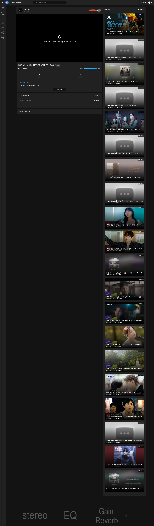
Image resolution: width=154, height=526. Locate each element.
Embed (86, 75)
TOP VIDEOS (8, 10)
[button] (149, 2)
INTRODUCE (32, 82)
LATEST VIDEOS (9, 13)
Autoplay (148, 9)
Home (6, 7)
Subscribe (95, 10)
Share (45, 75)
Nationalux (33, 9)
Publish (102, 100)
